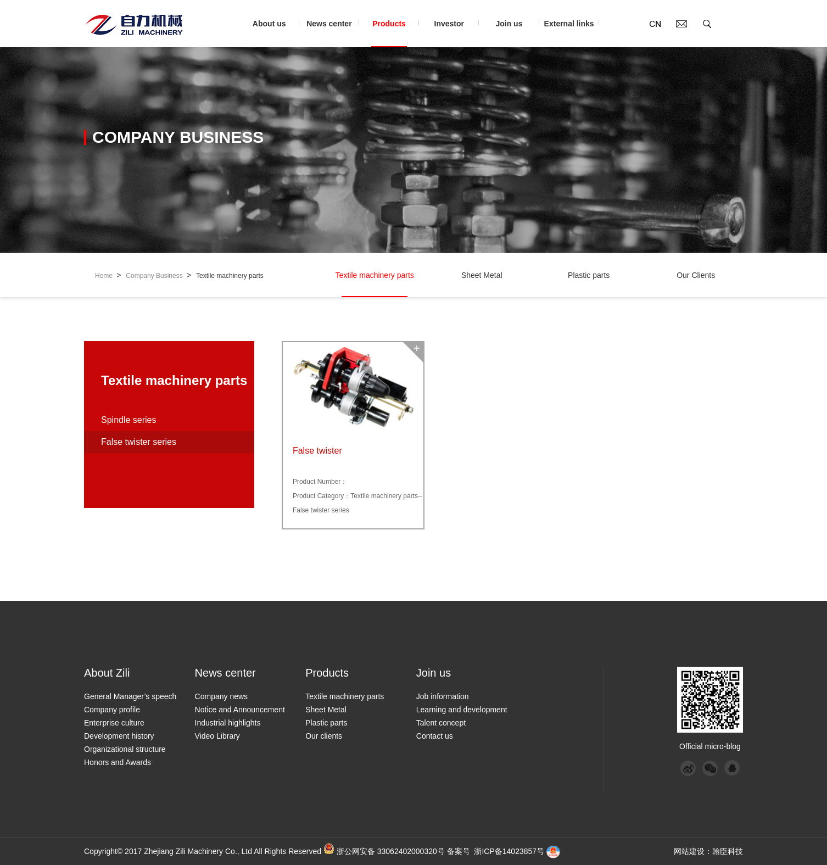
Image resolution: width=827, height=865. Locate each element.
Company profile (112, 709)
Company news (221, 696)
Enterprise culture (114, 722)
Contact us (434, 736)
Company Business (158, 275)
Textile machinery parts (230, 276)
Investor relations (455, 33)
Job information (442, 696)
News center (332, 33)
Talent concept (441, 722)
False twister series (138, 442)
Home (108, 275)
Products (395, 33)
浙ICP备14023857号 (509, 851)
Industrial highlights (228, 722)
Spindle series (129, 420)
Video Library (217, 736)
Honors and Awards (117, 762)
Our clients (323, 736)
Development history (119, 736)
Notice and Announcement (240, 709)
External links (571, 33)
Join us (515, 33)
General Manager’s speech (130, 696)
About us (275, 33)
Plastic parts (589, 284)
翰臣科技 (727, 851)
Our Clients (696, 284)
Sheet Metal (482, 284)
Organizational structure (125, 749)
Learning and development (461, 709)
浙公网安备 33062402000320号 (391, 851)
